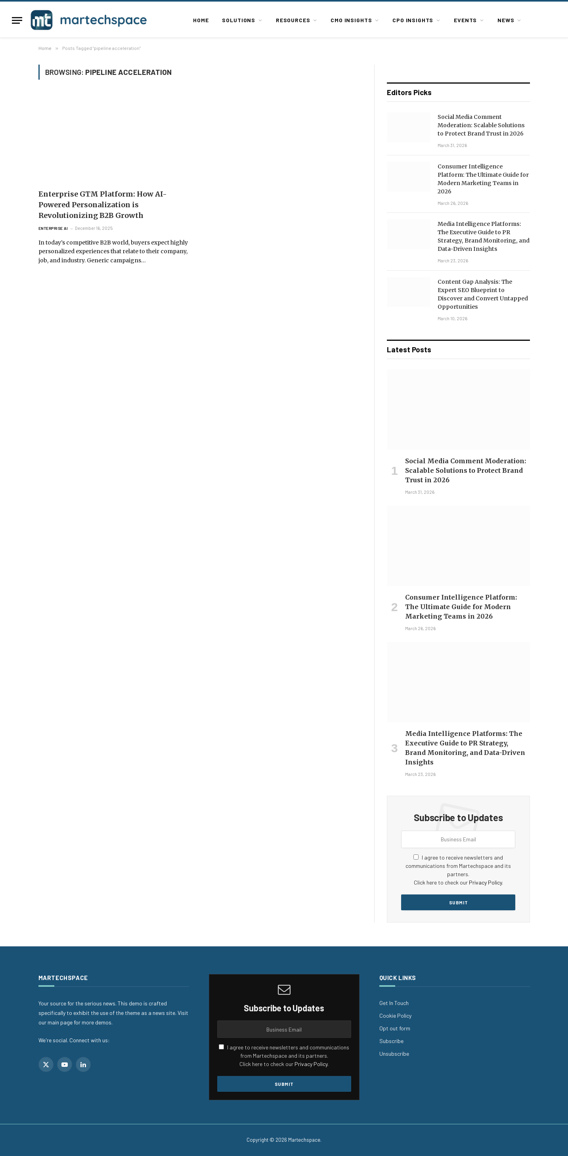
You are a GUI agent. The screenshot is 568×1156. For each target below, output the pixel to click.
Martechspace (304, 1140)
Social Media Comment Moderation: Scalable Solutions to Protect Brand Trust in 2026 (481, 125)
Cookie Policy (395, 1015)
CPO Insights (412, 20)
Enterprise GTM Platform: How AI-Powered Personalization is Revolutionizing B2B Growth (102, 204)
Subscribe (391, 1041)
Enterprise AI (53, 228)
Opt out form (394, 1028)
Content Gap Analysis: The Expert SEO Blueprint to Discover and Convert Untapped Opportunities (483, 294)
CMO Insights (351, 20)
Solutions (238, 20)
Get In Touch (394, 1002)
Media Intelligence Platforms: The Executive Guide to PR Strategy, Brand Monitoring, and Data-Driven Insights (484, 236)
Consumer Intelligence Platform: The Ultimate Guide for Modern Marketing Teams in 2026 (483, 179)
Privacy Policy (485, 882)
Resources (293, 20)
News (505, 20)
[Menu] (17, 20)
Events (465, 20)
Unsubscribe (394, 1053)
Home (200, 20)
